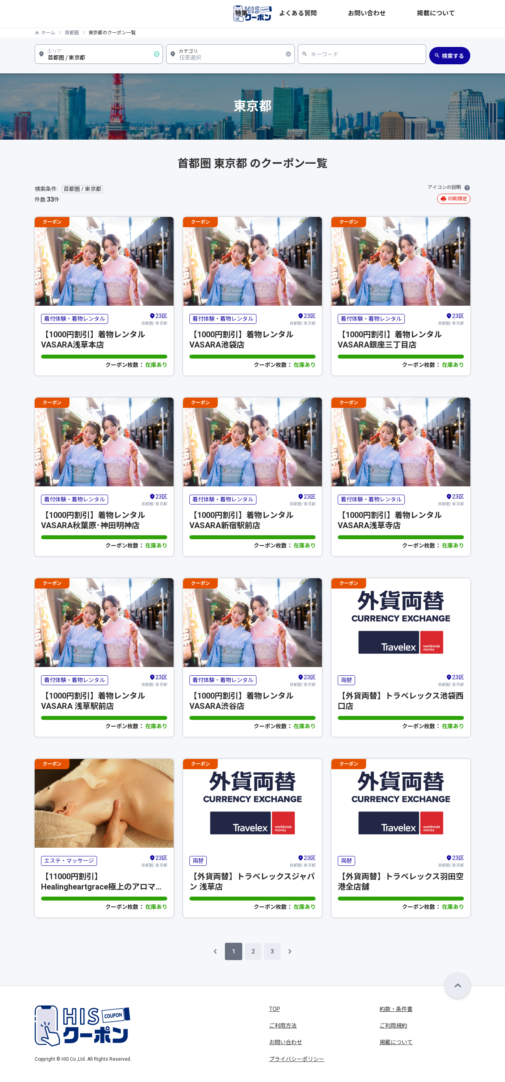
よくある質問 (368, 14)
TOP (274, 1009)
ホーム (48, 33)
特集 (336, 14)
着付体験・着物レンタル (74, 319)
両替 (346, 680)
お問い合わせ (411, 14)
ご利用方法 (283, 1025)
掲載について (453, 14)
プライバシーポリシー (296, 1059)
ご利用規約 (393, 1025)
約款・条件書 (396, 1009)
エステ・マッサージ (69, 861)
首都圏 (72, 33)
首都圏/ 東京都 (154, 318)
